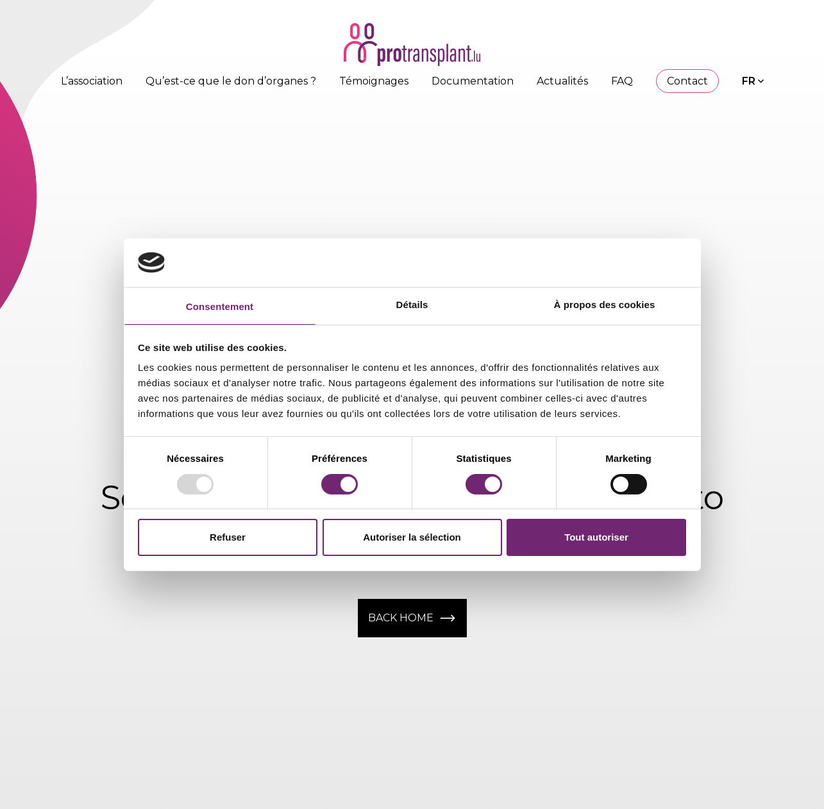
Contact (687, 81)
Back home (412, 618)
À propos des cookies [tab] (604, 304)
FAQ (622, 81)
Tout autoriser (596, 537)
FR (748, 81)
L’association (91, 81)
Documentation (473, 81)
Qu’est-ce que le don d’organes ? (231, 81)
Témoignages (373, 81)
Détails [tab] (412, 304)
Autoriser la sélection (412, 537)
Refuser (228, 537)
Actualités (562, 81)
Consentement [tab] (219, 306)
